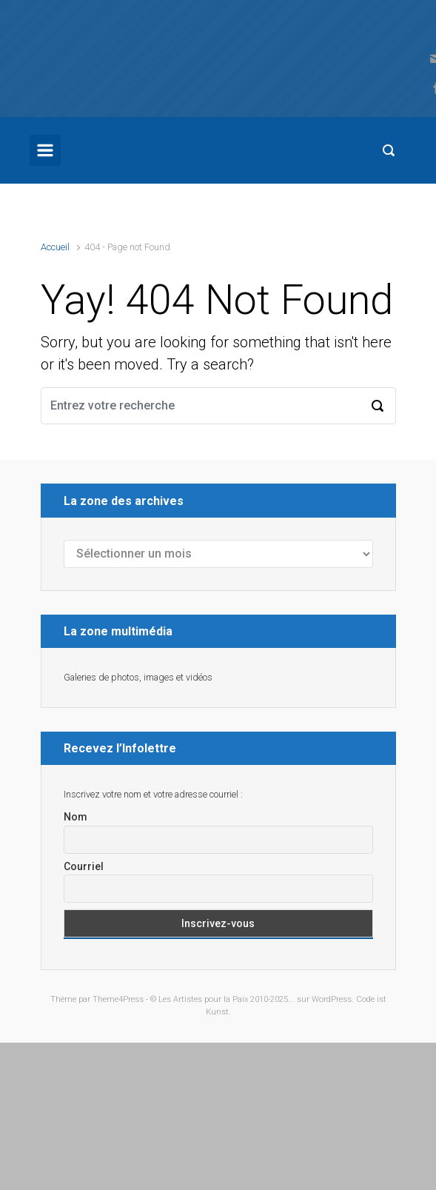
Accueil (55, 247)
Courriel (84, 866)
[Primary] (45, 150)
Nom (75, 817)
